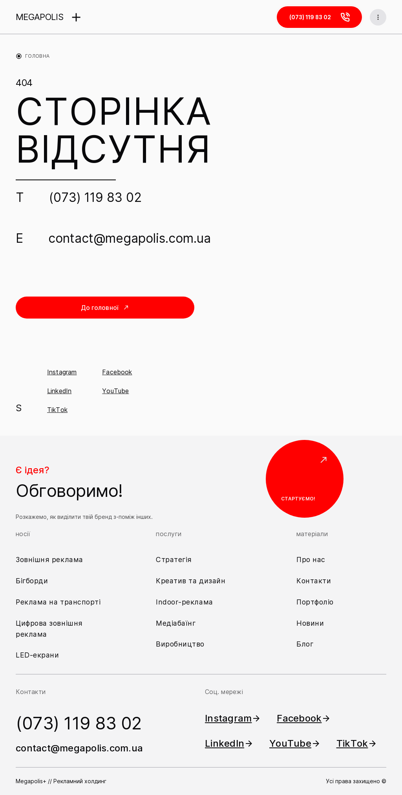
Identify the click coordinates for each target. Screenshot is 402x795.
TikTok (57, 412)
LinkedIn (59, 393)
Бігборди (32, 580)
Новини (310, 623)
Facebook (117, 374)
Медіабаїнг (176, 623)
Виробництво (180, 644)
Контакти (313, 580)
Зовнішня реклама (50, 559)
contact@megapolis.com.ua (129, 238)
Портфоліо (315, 601)
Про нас (310, 559)
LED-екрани (37, 655)
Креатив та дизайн (191, 580)
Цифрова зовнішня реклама (49, 628)
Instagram (62, 374)
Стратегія (174, 559)
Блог (305, 644)
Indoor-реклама (184, 601)
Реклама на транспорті (58, 601)
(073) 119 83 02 (95, 197)
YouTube (115, 393)
